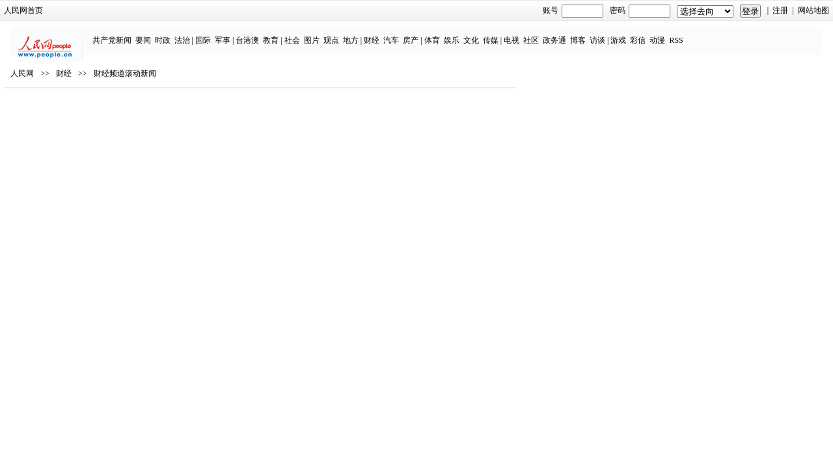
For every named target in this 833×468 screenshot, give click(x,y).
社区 (559, 33)
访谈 (626, 33)
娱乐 (480, 33)
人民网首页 (123, 10)
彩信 (667, 33)
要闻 (172, 33)
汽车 (420, 33)
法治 (211, 33)
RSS (705, 33)
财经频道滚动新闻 (224, 111)
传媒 (519, 33)
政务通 (583, 33)
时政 (191, 33)
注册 (681, 10)
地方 (379, 33)
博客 (606, 33)
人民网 (122, 111)
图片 (340, 33)
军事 (251, 33)
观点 (360, 33)
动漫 (686, 33)
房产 (440, 33)
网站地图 (713, 10)
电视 (540, 33)
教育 (300, 33)
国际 (231, 33)
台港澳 (276, 33)
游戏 (647, 33)
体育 (461, 33)
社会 (321, 33)
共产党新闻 (140, 33)
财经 (401, 33)
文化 (500, 33)
